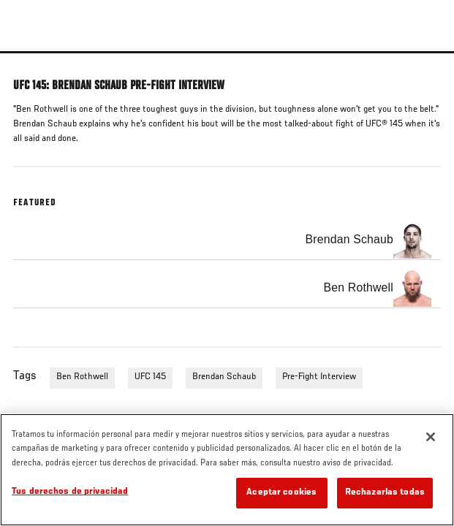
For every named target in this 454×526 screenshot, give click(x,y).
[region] (227, 469)
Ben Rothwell (82, 377)
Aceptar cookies (281, 493)
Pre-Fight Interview (319, 377)
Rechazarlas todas (385, 493)
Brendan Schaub (224, 377)
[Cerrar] (431, 437)
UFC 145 (150, 377)
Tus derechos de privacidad (70, 492)
